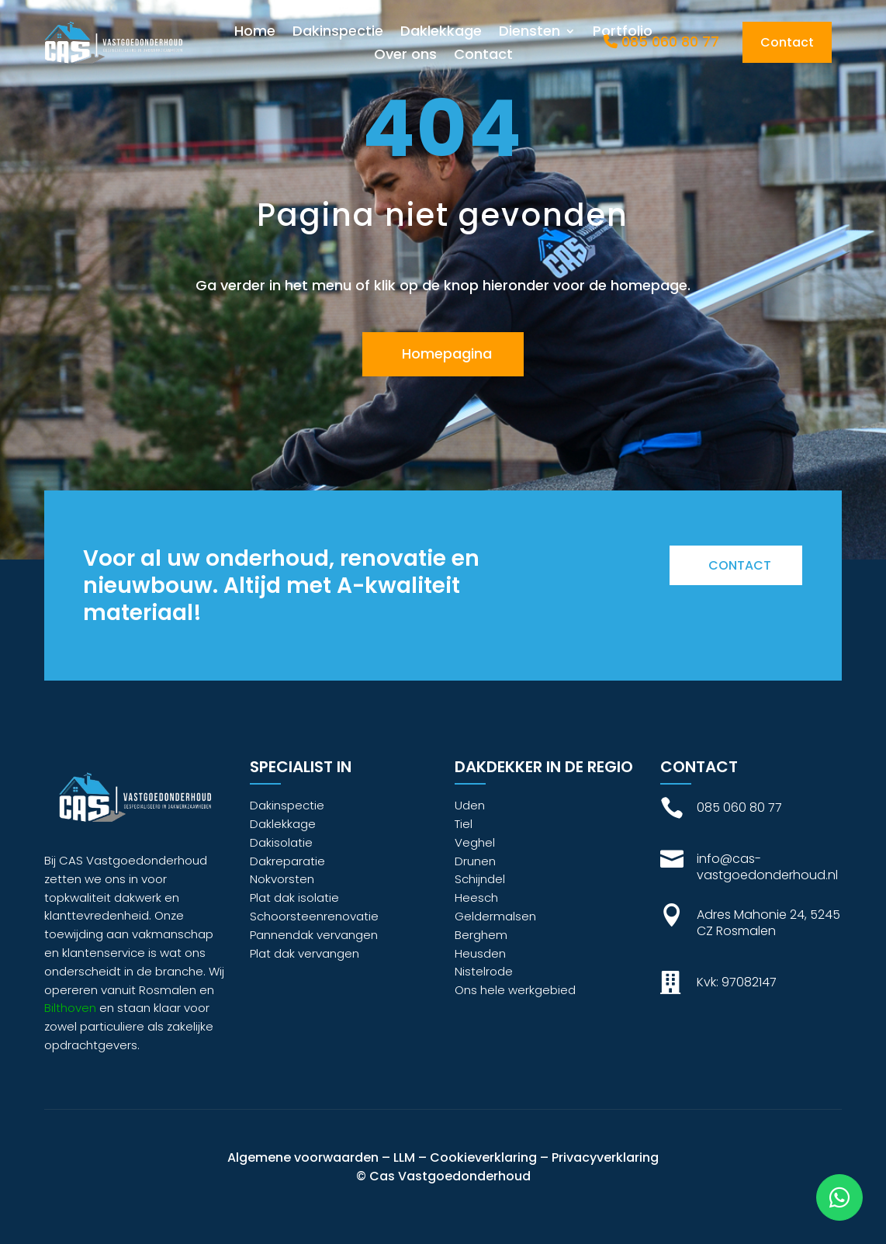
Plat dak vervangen (304, 953)
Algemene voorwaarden (303, 1157)
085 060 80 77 (661, 41)
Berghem (481, 935)
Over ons (405, 56)
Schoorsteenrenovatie (314, 916)
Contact (483, 56)
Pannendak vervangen (314, 935)
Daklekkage (441, 33)
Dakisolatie (281, 842)
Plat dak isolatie (294, 897)
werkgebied (542, 990)
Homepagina (447, 353)
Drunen (475, 861)
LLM (404, 1157)
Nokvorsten (282, 879)
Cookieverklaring (483, 1157)
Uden (470, 805)
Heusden (480, 953)
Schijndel (480, 879)
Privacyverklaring (605, 1157)
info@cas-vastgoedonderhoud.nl (767, 867)
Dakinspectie (337, 33)
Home (254, 33)
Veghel (475, 842)
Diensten (529, 33)
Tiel (463, 824)
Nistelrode (484, 971)
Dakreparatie (287, 861)
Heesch (476, 897)
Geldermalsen (495, 916)
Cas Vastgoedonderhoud (450, 1176)
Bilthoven (70, 1008)
